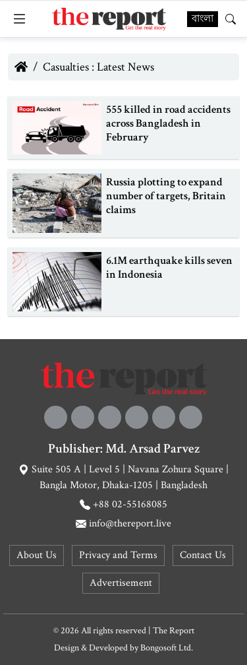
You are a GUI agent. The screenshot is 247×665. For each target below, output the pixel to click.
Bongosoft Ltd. (166, 648)
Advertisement (121, 583)
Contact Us (203, 555)
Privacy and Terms (118, 555)
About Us (36, 555)
